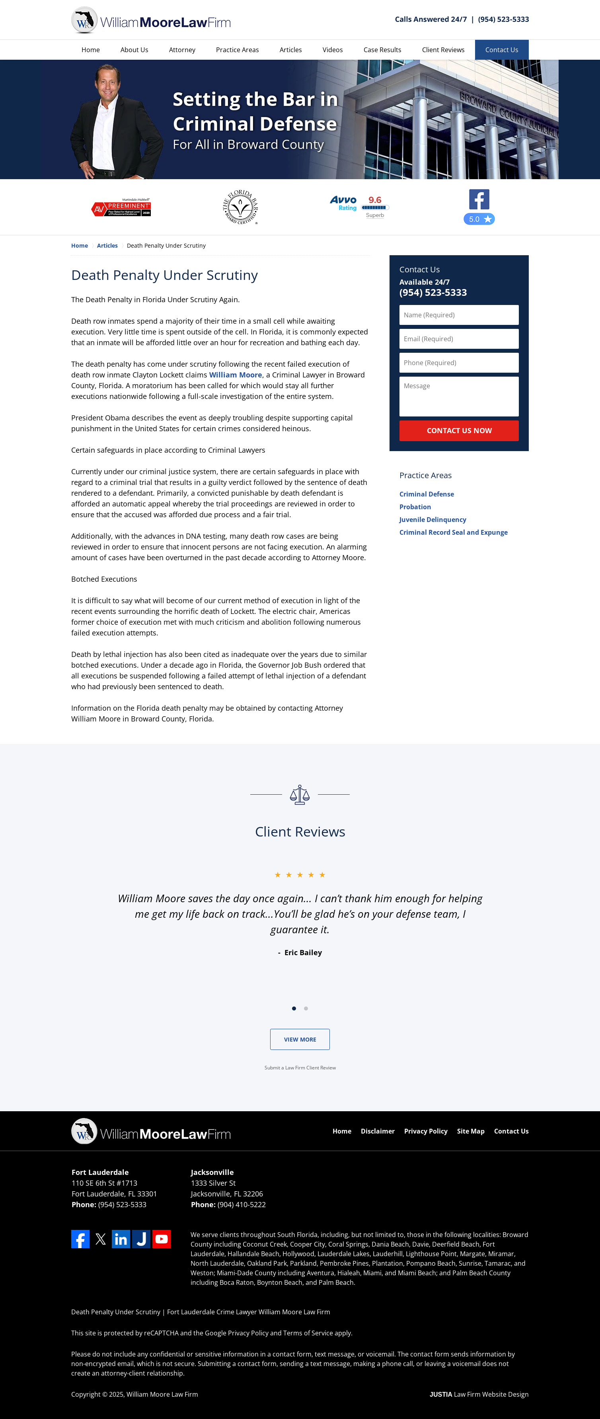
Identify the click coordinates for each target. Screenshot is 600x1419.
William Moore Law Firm (162, 1394)
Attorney (182, 49)
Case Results (382, 49)
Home (91, 49)
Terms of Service (308, 1333)
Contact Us (501, 49)
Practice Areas (237, 49)
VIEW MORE (300, 1039)
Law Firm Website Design (479, 1394)
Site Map (471, 1131)
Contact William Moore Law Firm (462, 19)
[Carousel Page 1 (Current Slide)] (294, 1008)
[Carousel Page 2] (306, 1008)
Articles (291, 49)
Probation (415, 506)
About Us (134, 49)
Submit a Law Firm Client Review (300, 1067)
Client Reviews (443, 49)
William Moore (235, 374)
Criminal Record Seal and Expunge (453, 532)
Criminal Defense (426, 494)
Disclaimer (378, 1131)
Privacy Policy (426, 1131)
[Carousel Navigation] (300, 1008)
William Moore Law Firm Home (150, 20)
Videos (333, 49)
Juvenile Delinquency (432, 519)
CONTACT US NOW (459, 430)
